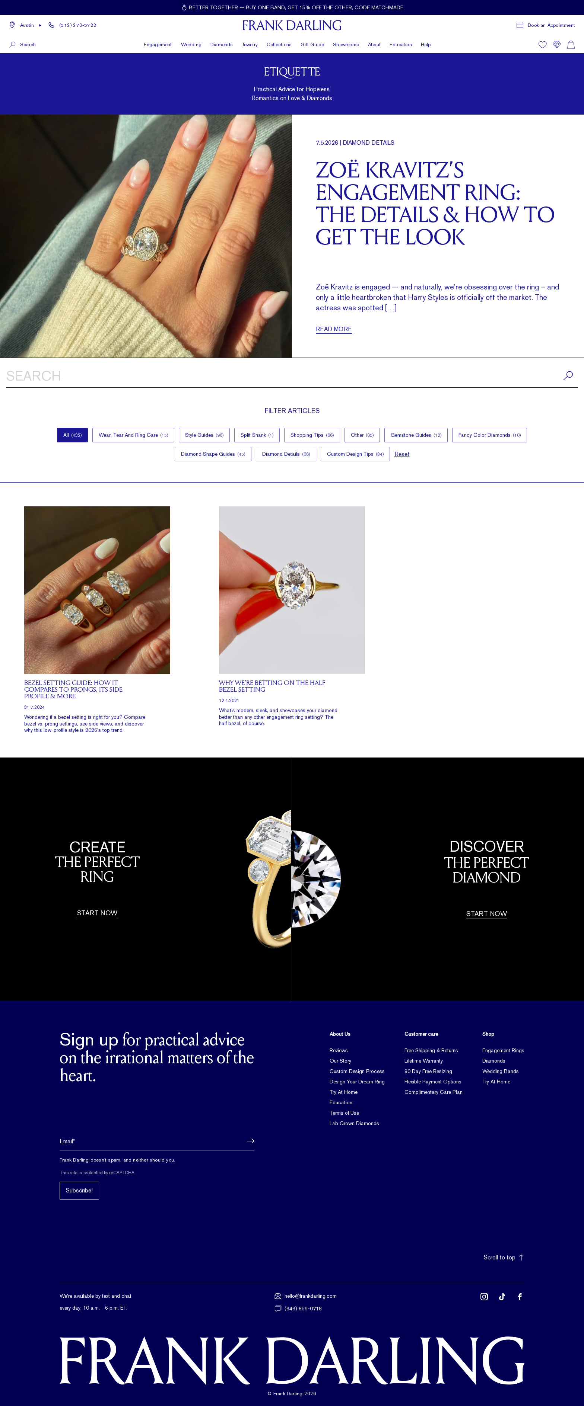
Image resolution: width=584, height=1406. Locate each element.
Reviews (339, 1050)
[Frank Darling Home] (292, 25)
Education (401, 44)
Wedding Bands (500, 1071)
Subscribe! (79, 1190)
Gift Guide (312, 44)
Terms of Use (344, 1113)
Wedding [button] (191, 44)
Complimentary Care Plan (433, 1092)
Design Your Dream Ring (357, 1082)
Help (426, 44)
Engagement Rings (503, 1050)
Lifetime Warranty (423, 1061)
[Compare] (557, 45)
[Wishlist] (543, 45)
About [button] (374, 44)
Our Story (340, 1061)
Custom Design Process (357, 1071)
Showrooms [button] (346, 44)
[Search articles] (292, 377)
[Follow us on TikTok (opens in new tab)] (502, 1302)
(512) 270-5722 (77, 25)
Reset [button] (402, 454)
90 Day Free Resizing (428, 1071)
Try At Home (344, 1092)
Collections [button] (279, 44)
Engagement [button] (158, 44)
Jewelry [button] (250, 44)
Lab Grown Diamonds (354, 1123)
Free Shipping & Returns (431, 1050)
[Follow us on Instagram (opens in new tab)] (484, 1302)
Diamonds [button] (221, 44)
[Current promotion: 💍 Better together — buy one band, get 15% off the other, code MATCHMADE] (292, 7)
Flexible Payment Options (432, 1082)
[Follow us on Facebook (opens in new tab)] (519, 1302)
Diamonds (493, 1061)
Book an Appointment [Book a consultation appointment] (551, 25)
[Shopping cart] (571, 45)
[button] (25, 25)
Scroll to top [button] (504, 1257)
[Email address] (157, 1141)
